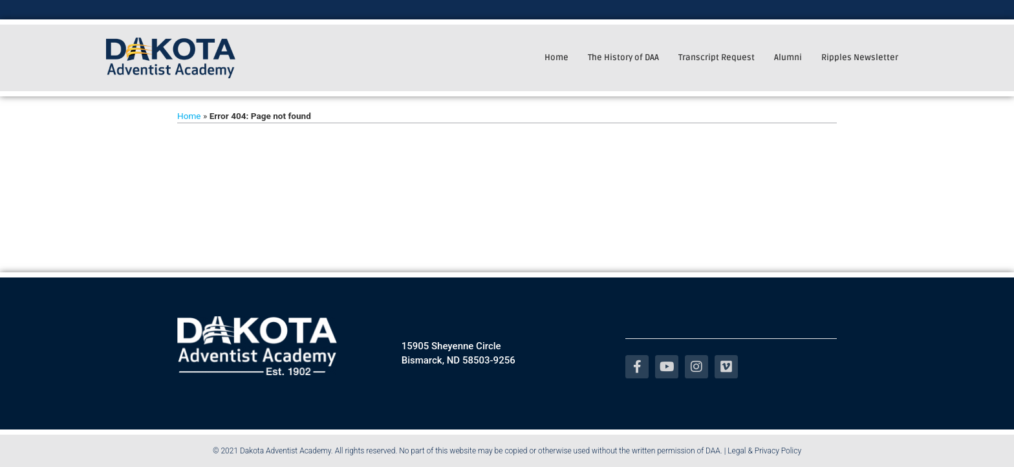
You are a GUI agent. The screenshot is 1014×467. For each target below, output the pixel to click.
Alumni (788, 57)
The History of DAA (623, 57)
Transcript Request (716, 57)
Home (556, 57)
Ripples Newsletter (859, 57)
